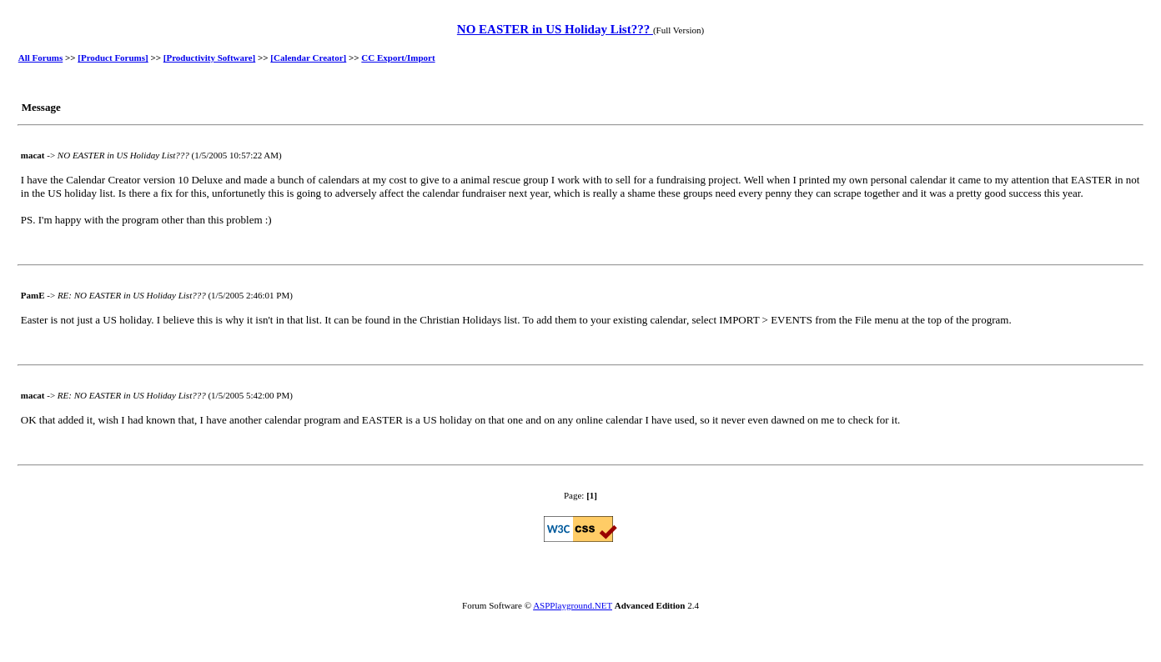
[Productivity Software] (209, 58)
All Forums (40, 58)
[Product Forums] (113, 58)
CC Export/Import (398, 58)
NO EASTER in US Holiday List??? (555, 29)
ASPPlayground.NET (572, 605)
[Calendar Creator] (308, 58)
